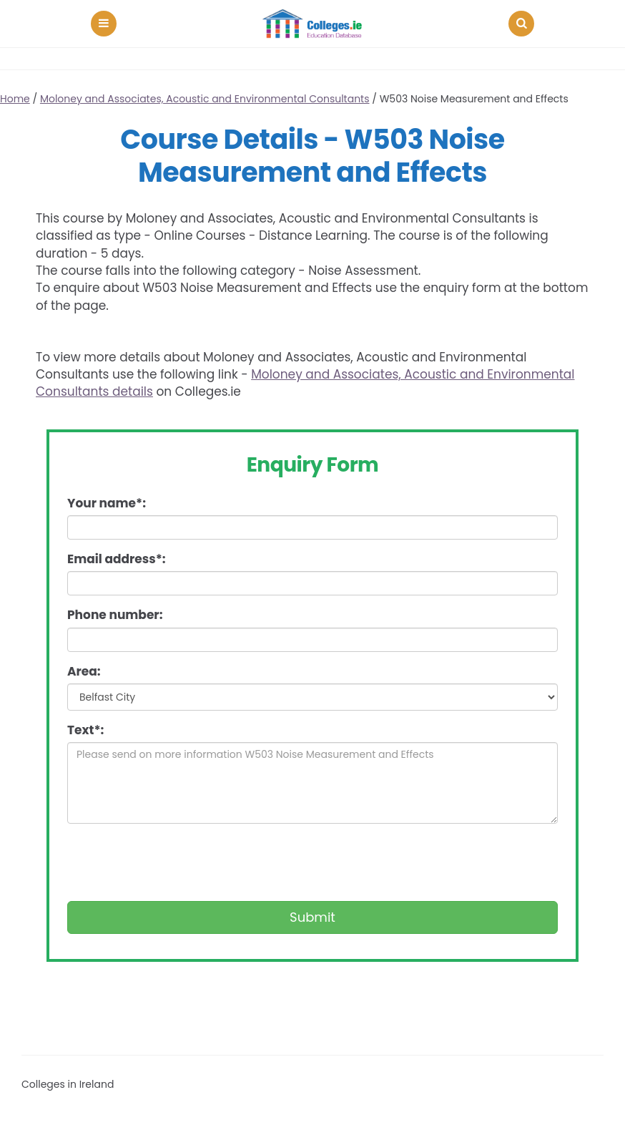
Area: (84, 671)
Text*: (85, 730)
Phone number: (114, 614)
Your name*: (106, 503)
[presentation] (176, 862)
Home (15, 99)
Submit (312, 917)
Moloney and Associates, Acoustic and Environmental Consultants (205, 99)
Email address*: (116, 559)
